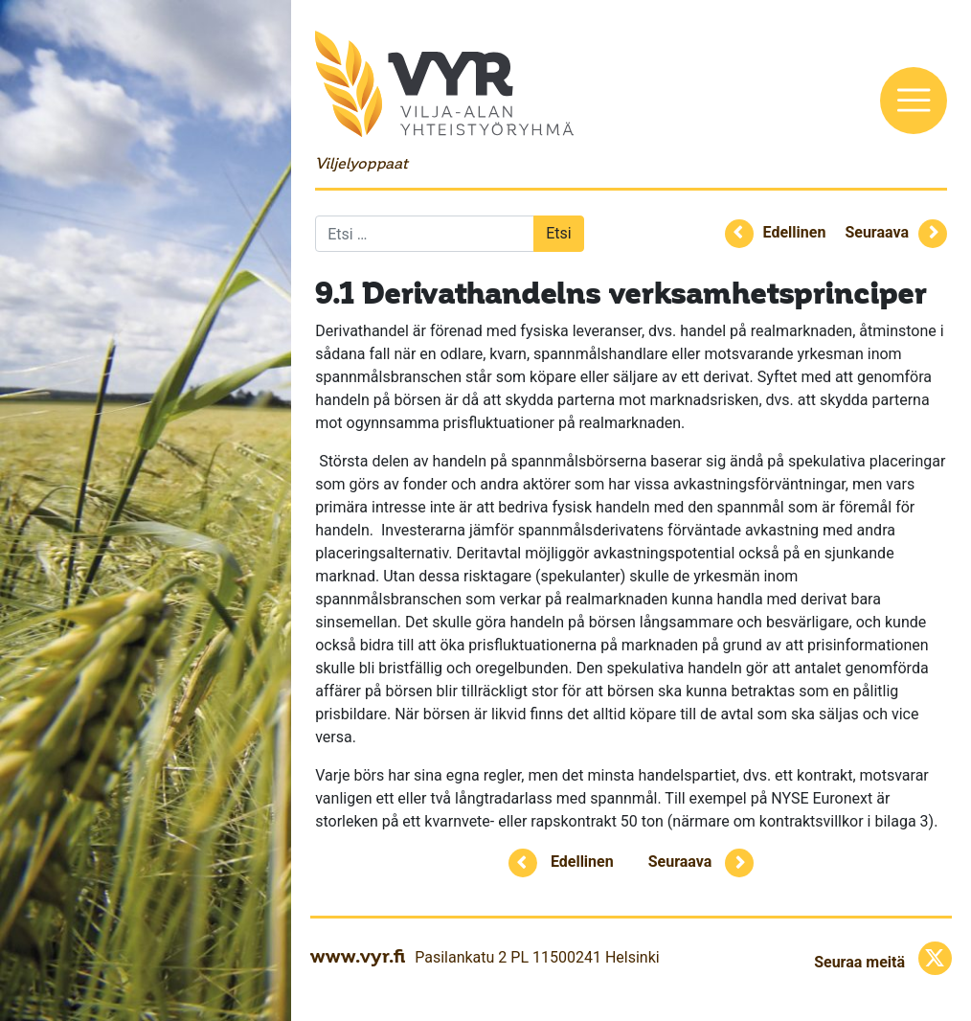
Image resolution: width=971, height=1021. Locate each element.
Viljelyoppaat (361, 163)
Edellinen (794, 232)
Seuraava (877, 232)
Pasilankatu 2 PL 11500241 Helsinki (537, 957)
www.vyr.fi (357, 955)
